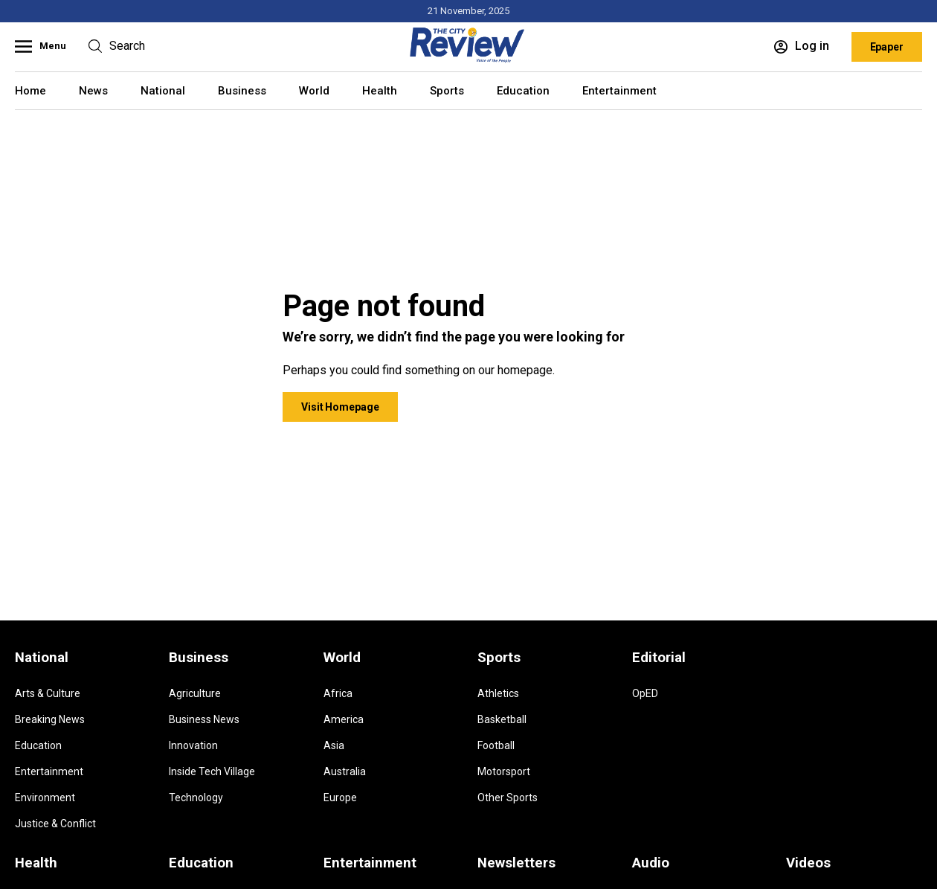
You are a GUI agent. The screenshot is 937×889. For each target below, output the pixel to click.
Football (496, 745)
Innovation (193, 745)
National (163, 90)
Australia (344, 771)
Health (379, 90)
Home (30, 90)
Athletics (498, 693)
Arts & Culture (47, 693)
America (343, 719)
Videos (808, 863)
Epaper (887, 47)
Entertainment (619, 90)
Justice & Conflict (55, 823)
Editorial (659, 657)
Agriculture (195, 693)
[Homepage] (468, 60)
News (93, 90)
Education (523, 90)
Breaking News (50, 719)
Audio (650, 863)
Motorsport (503, 771)
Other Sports (507, 797)
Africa (337, 693)
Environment (45, 797)
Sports (447, 90)
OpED (645, 693)
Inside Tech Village (212, 771)
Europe (340, 797)
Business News (204, 719)
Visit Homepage (340, 407)
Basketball (502, 719)
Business (242, 90)
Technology (196, 797)
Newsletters (516, 863)
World (314, 90)
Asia (333, 745)
